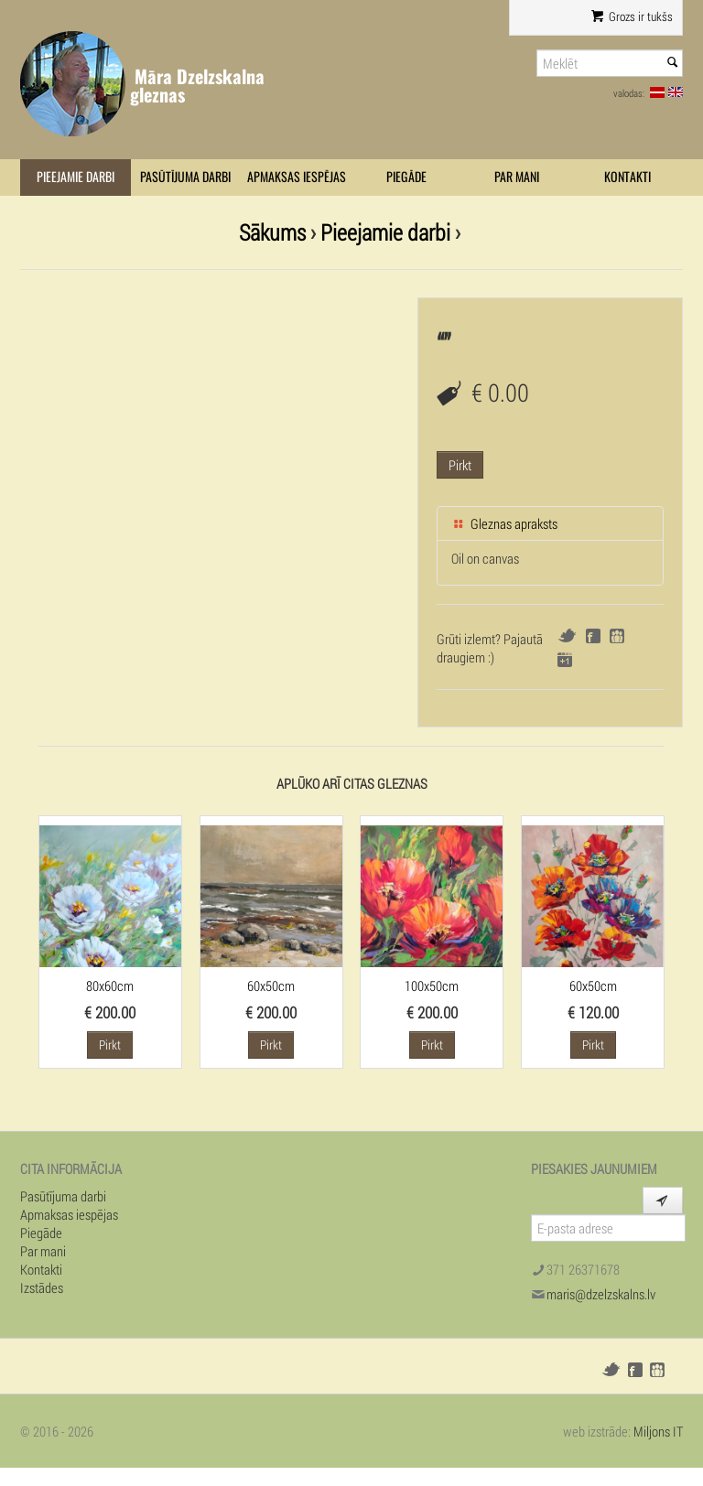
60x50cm (271, 985)
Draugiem (617, 636)
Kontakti (627, 177)
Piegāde (406, 177)
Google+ (564, 659)
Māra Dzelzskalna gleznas (197, 85)
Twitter (567, 635)
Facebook (593, 636)
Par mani (516, 177)
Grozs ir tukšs (632, 16)
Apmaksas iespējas (296, 177)
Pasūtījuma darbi (185, 177)
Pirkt (460, 465)
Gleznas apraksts (504, 523)
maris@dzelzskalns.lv (600, 1294)
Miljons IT (658, 1431)
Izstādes (41, 1287)
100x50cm (432, 985)
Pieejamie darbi (75, 177)
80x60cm (110, 985)
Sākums (272, 232)
